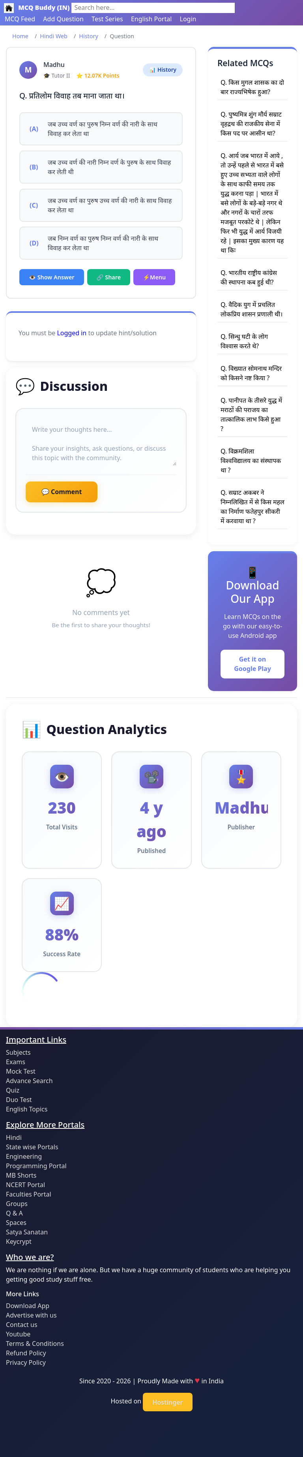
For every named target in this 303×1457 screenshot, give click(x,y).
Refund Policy (26, 1353)
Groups (17, 1203)
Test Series (107, 19)
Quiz (12, 1090)
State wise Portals (32, 1147)
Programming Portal (36, 1166)
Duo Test (19, 1099)
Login (188, 19)
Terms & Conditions (35, 1343)
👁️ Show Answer (52, 277)
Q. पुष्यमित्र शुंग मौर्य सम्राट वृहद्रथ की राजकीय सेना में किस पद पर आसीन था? (251, 124)
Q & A (14, 1213)
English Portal (151, 19)
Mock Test (21, 1071)
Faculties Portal (28, 1194)
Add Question (63, 19)
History (88, 36)
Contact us (21, 1324)
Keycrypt (19, 1241)
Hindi (14, 1137)
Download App (27, 1305)
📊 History (162, 69)
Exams (15, 1061)
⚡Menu (154, 277)
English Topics (26, 1109)
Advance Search (29, 1080)
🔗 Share (109, 277)
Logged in (71, 333)
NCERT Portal (25, 1184)
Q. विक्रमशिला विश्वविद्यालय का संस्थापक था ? (251, 460)
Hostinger (167, 1402)
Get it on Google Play (252, 664)
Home (20, 36)
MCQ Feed (20, 19)
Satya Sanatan (27, 1232)
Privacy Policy (26, 1362)
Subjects (18, 1052)
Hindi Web (53, 36)
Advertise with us (31, 1315)
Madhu (54, 64)
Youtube (18, 1334)
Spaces (16, 1222)
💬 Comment (61, 491)
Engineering (24, 1156)
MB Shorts (21, 1175)
